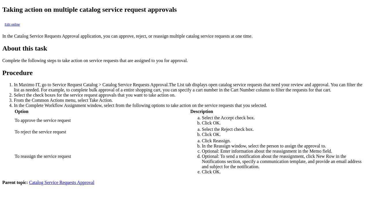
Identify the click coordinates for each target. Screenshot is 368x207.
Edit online (12, 24)
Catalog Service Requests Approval (61, 182)
